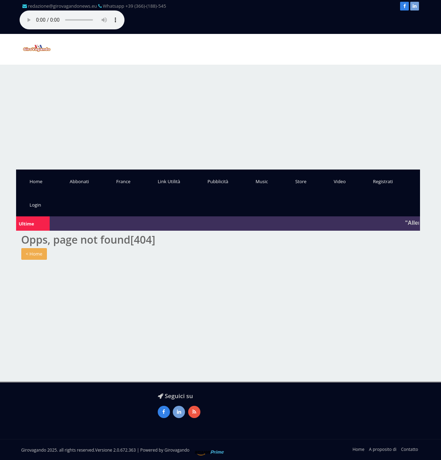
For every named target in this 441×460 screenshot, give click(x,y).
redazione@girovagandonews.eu (62, 6)
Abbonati (79, 181)
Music (262, 181)
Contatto (409, 449)
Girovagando (177, 450)
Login (35, 205)
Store (300, 181)
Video (340, 181)
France (123, 181)
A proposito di (382, 449)
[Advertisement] (221, 117)
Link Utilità (169, 181)
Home (36, 181)
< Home (34, 254)
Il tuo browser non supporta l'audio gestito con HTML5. (72, 19)
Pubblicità (217, 181)
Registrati (383, 181)
